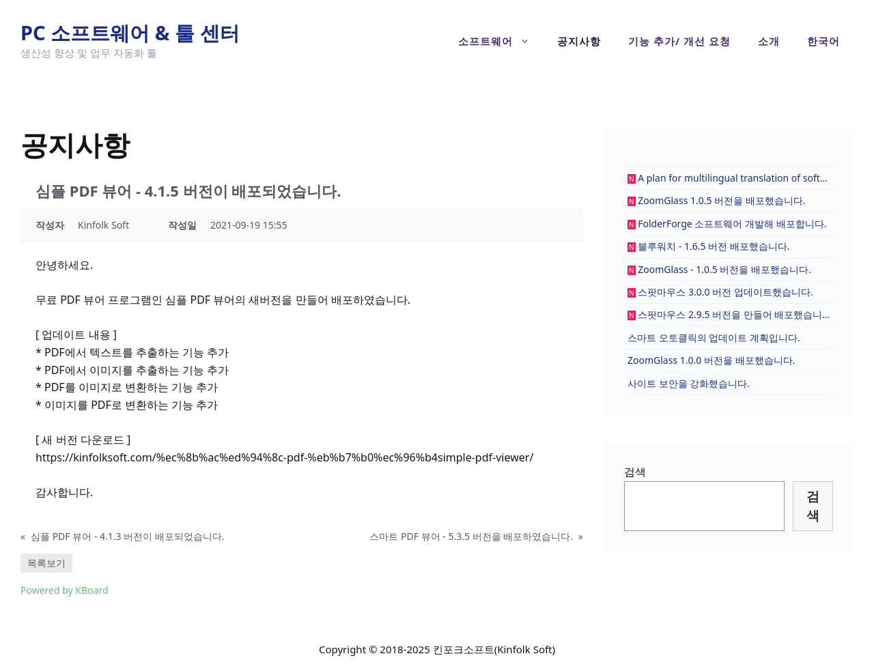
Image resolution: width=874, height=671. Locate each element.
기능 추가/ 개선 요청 (679, 41)
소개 (769, 41)
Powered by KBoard (64, 590)
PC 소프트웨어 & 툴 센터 (130, 32)
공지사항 (579, 41)
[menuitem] (823, 40)
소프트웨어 (501, 40)
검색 (635, 471)
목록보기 (46, 562)
